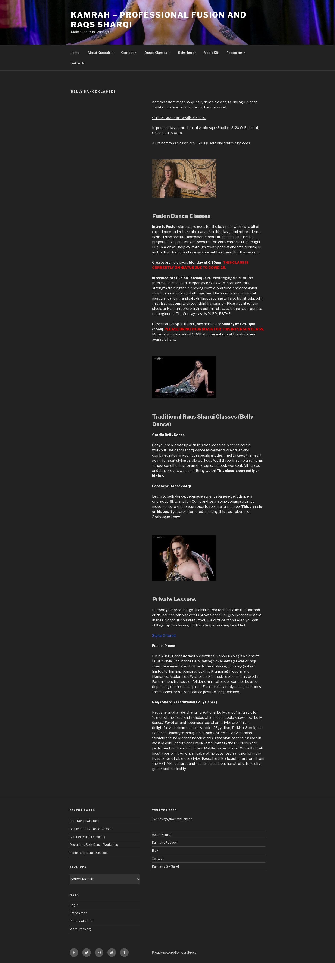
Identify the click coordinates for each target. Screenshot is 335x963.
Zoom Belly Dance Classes (89, 853)
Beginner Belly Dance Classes (91, 829)
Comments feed (81, 921)
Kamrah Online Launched (87, 837)
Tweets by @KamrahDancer (172, 819)
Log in (74, 905)
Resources (236, 52)
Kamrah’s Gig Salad (165, 866)
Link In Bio (78, 63)
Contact (129, 52)
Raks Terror (187, 52)
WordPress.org (80, 929)
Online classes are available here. (179, 118)
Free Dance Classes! (84, 821)
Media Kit (211, 52)
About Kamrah (101, 52)
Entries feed (78, 913)
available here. (164, 339)
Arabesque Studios (214, 128)
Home (75, 52)
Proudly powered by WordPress (174, 952)
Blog (155, 850)
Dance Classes (158, 52)
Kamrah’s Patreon (165, 842)
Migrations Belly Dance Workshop (94, 844)
